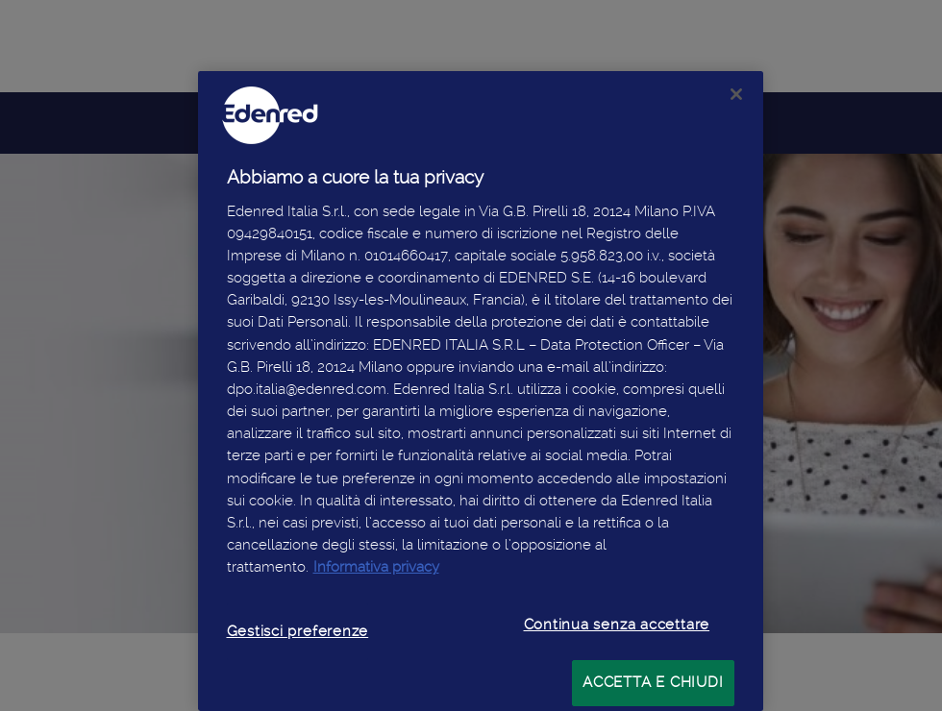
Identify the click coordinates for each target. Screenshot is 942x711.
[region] (480, 391)
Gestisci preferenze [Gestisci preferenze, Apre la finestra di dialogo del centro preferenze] (298, 631)
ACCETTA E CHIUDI (653, 682)
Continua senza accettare (617, 624)
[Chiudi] (736, 94)
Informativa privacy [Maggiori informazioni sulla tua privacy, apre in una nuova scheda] (376, 567)
